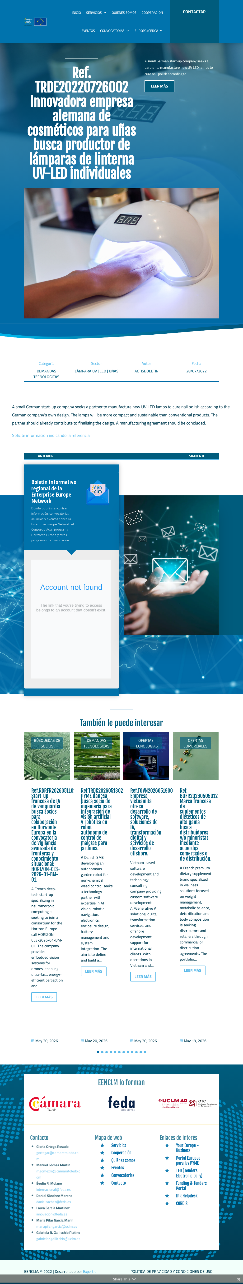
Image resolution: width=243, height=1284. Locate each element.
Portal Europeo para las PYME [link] (188, 1160)
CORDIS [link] (181, 1203)
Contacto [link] (118, 1183)
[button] (98, 1052)
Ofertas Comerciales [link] (195, 743)
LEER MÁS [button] (159, 86)
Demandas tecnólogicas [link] (96, 743)
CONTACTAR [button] (194, 11)
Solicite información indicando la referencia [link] (51, 435)
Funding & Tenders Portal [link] (191, 1186)
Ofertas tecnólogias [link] (146, 743)
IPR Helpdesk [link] (186, 1195)
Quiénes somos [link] (124, 13)
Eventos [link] (88, 31)
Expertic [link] (89, 1271)
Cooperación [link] (152, 13)
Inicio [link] (76, 13)
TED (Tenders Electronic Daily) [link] (189, 1173)
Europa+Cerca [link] (146, 31)
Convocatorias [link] (112, 31)
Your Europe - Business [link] (187, 1148)
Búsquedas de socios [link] (47, 743)
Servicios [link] (94, 13)
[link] (43, 456)
